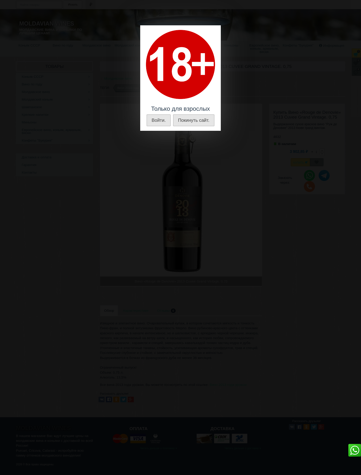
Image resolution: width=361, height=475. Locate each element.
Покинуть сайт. (193, 120)
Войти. (158, 120)
